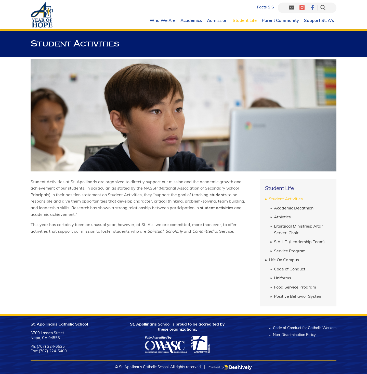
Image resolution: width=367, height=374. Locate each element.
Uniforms (282, 278)
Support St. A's (319, 21)
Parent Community (280, 21)
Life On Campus (284, 260)
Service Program (290, 251)
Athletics (282, 217)
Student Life (245, 21)
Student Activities (286, 199)
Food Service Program (295, 287)
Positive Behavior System (298, 297)
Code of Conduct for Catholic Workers (304, 328)
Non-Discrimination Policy (294, 335)
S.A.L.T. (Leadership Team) (299, 242)
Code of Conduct (289, 269)
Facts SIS (265, 7)
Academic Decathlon (293, 208)
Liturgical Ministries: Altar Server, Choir (298, 230)
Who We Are (162, 21)
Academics (191, 21)
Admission (217, 21)
